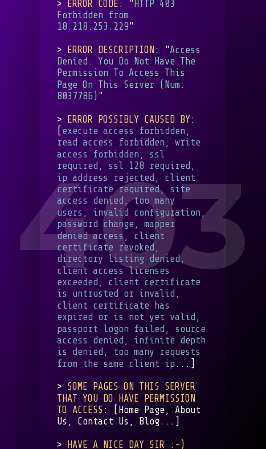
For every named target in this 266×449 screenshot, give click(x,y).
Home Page (141, 409)
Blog (149, 421)
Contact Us (103, 421)
